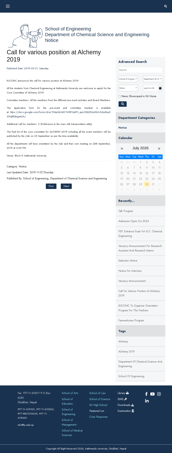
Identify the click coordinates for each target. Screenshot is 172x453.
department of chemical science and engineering (140, 364)
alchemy (123, 341)
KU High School (98, 405)
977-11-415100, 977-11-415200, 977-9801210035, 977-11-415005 (36, 413)
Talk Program (125, 211)
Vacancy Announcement (132, 281)
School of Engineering (68, 28)
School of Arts (70, 393)
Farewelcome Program (131, 320)
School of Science (99, 399)
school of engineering (131, 376)
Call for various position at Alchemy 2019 (139, 293)
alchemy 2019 (126, 351)
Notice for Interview (130, 271)
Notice (51, 40)
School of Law (97, 393)
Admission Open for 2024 (133, 221)
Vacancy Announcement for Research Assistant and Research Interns (140, 248)
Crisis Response (98, 417)
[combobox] (128, 79)
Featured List (96, 411)
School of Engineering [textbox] (128, 79)
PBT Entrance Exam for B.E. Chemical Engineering (140, 233)
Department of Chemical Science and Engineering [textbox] (153, 79)
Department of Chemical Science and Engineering (97, 34)
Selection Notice (127, 261)
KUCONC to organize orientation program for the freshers (138, 308)
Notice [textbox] (122, 88)
